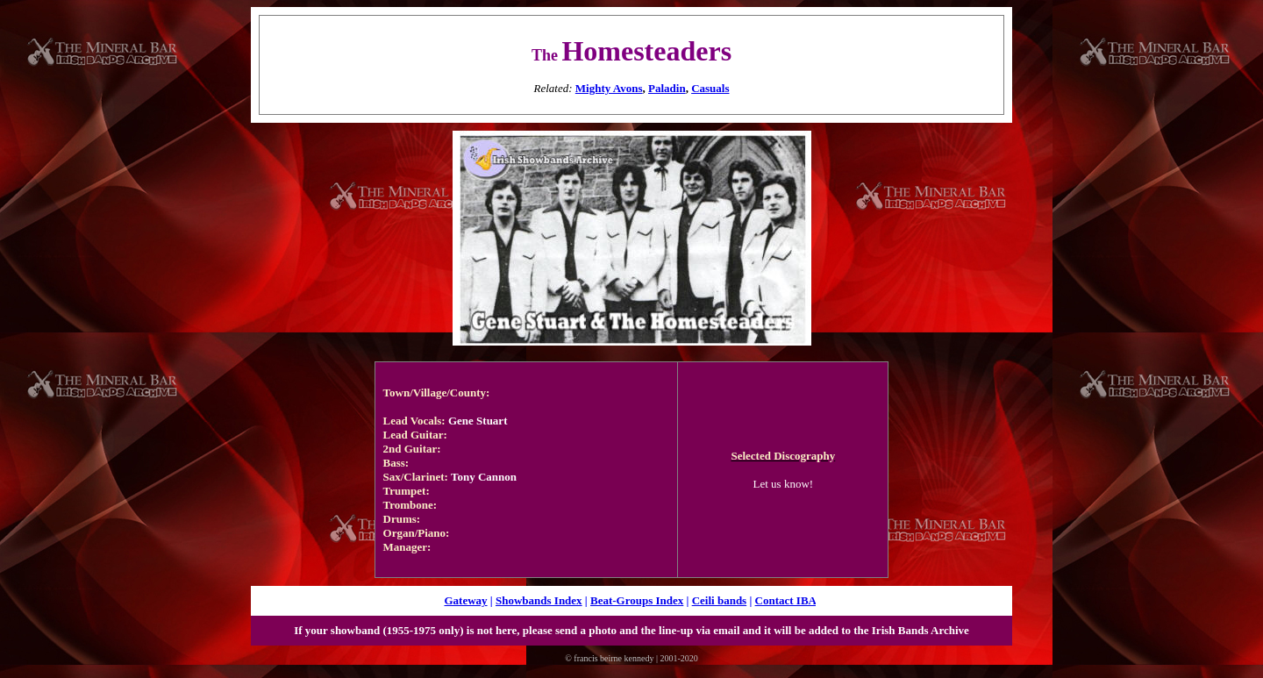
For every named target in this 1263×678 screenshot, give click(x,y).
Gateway (465, 600)
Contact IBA (786, 600)
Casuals (710, 88)
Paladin (667, 88)
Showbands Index (539, 600)
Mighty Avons (609, 88)
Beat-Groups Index (636, 600)
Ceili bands (719, 600)
